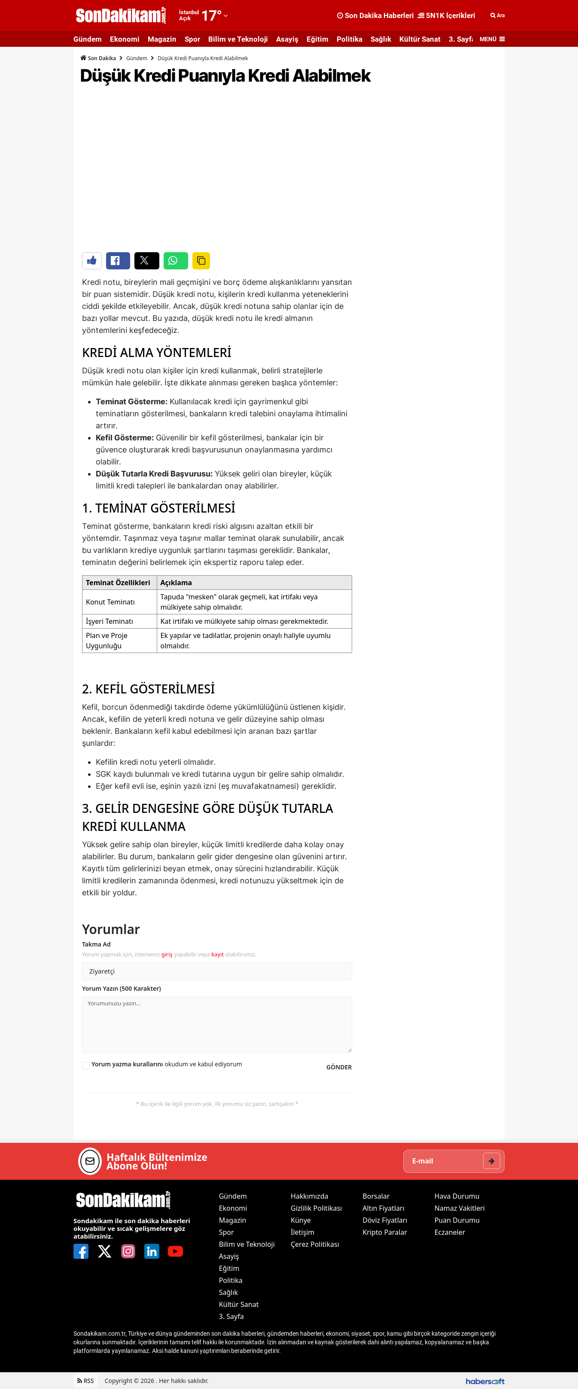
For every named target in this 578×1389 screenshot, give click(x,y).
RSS (85, 1381)
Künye (301, 1220)
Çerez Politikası (315, 1244)
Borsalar (375, 1196)
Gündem (87, 39)
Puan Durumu (457, 1220)
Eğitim (318, 39)
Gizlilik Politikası (316, 1208)
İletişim (302, 1232)
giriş (166, 954)
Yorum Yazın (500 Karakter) (121, 988)
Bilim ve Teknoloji (238, 39)
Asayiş (287, 39)
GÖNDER (339, 1067)
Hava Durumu (457, 1196)
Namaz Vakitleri (460, 1208)
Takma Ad (96, 944)
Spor (192, 39)
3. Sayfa (462, 39)
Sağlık (381, 39)
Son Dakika (98, 58)
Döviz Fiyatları (384, 1220)
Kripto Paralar (384, 1232)
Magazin (162, 39)
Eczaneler (450, 1232)
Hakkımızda (309, 1196)
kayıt (217, 954)
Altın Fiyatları (383, 1208)
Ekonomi (125, 39)
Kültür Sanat (420, 39)
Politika (349, 39)
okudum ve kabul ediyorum (166, 1064)
